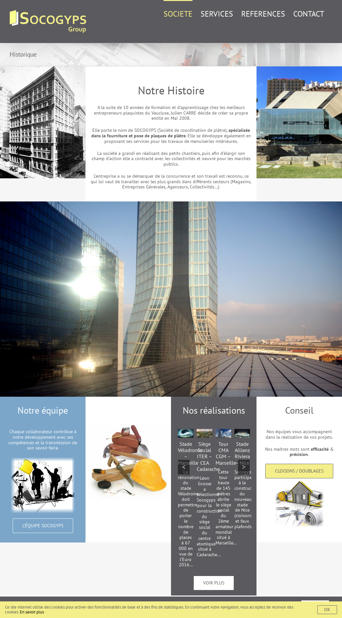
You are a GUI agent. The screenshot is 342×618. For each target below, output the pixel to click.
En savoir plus (32, 612)
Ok (327, 609)
